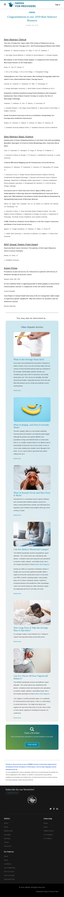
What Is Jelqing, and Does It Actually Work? (31, 426)
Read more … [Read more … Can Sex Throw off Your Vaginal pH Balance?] (18, 718)
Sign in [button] (57, 5)
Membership (8, 831)
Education (7, 835)
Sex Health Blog (9, 868)
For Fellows (48, 838)
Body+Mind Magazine (42, 694)
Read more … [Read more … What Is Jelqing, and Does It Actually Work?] (18, 458)
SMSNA (32, 12)
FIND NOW (32, 745)
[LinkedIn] (57, 809)
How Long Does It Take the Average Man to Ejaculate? (31, 629)
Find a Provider (9, 875)
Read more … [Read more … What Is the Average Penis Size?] (18, 390)
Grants (6, 842)
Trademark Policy (42, 891)
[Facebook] (54, 809)
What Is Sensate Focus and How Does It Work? (32, 494)
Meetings (7, 838)
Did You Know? (9, 871)
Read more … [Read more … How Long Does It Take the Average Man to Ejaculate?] (18, 641)
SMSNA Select (49, 831)
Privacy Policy (53, 891)
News (6, 827)
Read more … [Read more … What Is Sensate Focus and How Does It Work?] (18, 515)
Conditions (7, 864)
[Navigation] (5, 4)
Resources (8, 846)
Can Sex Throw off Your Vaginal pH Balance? (31, 677)
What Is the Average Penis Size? (29, 359)
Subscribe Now (12, 793)
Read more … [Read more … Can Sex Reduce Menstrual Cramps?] (18, 593)
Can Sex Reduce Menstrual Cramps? (31, 549)
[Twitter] (51, 809)
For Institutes (48, 835)
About (6, 823)
